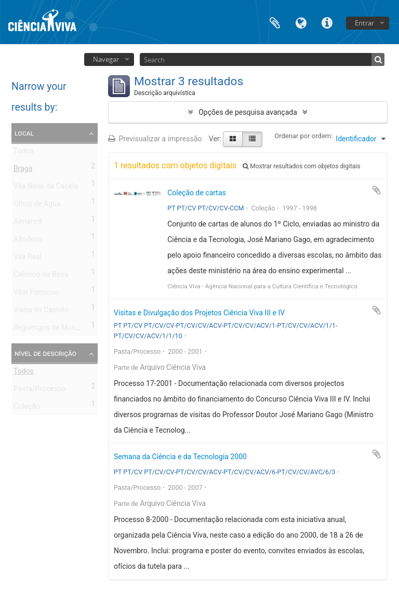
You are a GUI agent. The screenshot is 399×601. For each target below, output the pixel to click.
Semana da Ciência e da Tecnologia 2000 (180, 456)
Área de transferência (275, 22)
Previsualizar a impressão (155, 139)
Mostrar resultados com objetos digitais (301, 166)
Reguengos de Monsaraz (54, 329)
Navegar (106, 59)
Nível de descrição (45, 353)
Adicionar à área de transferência (376, 190)
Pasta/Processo (39, 390)
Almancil (28, 223)
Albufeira (28, 241)
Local (24, 133)
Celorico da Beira (41, 276)
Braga (23, 170)
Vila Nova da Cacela (46, 188)
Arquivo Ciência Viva (173, 367)
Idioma (301, 22)
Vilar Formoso (36, 294)
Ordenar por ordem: (303, 136)
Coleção (27, 408)
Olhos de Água (37, 206)
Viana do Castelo (41, 312)
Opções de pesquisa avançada (247, 112)
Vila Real (28, 259)
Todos (24, 153)
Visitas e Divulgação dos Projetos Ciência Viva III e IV (199, 313)
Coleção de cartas (196, 193)
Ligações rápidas (327, 22)
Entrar (364, 23)
